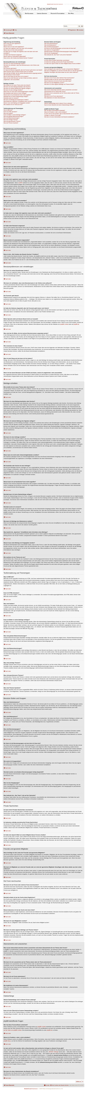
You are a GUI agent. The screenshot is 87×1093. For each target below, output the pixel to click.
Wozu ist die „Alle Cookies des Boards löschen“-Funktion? (18, 58)
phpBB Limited (64, 324)
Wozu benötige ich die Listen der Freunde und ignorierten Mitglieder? (61, 69)
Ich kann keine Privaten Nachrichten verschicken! (56, 60)
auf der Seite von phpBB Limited (13, 1030)
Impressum (61, 4)
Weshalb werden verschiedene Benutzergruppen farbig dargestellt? (61, 51)
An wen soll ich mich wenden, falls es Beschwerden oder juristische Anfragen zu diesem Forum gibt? (61, 114)
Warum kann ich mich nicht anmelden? (13, 50)
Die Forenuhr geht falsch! (10, 68)
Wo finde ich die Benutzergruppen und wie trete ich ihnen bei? (60, 48)
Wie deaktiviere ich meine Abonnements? (54, 97)
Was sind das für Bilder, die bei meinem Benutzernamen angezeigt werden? (23, 73)
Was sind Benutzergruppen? (51, 46)
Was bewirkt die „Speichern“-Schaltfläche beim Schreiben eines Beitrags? (22, 101)
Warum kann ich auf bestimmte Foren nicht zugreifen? (17, 95)
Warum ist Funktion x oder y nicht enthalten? (55, 112)
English (52, 4)
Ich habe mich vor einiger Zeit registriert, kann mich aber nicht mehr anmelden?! (21, 52)
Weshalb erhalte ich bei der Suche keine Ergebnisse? (57, 79)
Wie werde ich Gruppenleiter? (51, 50)
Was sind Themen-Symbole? (11, 123)
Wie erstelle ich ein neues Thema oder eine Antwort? (17, 85)
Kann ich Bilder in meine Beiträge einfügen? (15, 115)
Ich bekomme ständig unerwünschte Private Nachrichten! (58, 62)
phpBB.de (76, 324)
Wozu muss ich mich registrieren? (12, 43)
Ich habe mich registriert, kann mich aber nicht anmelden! (18, 48)
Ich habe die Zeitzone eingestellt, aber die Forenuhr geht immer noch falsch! (23, 70)
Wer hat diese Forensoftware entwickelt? (54, 110)
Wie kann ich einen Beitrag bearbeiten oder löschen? (17, 86)
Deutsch (49, 4)
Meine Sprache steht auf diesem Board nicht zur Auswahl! (18, 71)
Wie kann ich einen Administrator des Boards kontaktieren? (59, 117)
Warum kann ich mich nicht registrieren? (14, 46)
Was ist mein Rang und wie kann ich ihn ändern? (16, 76)
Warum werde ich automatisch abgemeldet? (15, 56)
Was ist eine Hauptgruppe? (51, 53)
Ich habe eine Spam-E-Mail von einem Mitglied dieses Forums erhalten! (62, 63)
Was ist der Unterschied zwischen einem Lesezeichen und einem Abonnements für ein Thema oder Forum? (60, 90)
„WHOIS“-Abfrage (53, 1051)
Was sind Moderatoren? (50, 45)
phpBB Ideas (7, 1041)
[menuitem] (15, 30)
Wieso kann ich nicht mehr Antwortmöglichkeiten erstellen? (18, 91)
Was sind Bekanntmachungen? (11, 118)
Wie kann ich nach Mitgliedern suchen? (54, 82)
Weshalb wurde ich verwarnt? (11, 98)
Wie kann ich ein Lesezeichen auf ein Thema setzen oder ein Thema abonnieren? (61, 93)
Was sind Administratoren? (51, 43)
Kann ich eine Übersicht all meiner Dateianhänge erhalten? (59, 105)
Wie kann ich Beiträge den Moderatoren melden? (16, 99)
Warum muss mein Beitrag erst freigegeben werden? (17, 103)
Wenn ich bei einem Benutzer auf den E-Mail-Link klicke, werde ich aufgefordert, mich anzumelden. (20, 78)
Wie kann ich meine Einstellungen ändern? (14, 63)
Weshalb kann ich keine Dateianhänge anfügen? (16, 96)
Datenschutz (56, 4)
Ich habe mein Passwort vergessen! (13, 54)
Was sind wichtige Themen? (11, 119)
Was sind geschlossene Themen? (12, 121)
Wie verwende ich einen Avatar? (12, 74)
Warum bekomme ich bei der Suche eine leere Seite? (57, 81)
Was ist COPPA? (8, 45)
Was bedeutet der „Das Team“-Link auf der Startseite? (58, 54)
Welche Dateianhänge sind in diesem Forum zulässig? (58, 103)
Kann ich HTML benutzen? (10, 111)
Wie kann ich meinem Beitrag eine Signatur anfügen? (17, 88)
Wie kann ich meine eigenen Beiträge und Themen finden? (59, 84)
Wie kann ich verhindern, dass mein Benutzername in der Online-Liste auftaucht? (21, 66)
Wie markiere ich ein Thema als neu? (13, 104)
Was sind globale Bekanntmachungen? (13, 116)
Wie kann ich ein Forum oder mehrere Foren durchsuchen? (59, 78)
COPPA (20, 182)
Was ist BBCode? (8, 110)
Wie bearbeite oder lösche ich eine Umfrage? (15, 93)
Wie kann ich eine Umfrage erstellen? (13, 90)
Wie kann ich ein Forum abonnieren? (53, 96)
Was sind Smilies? (8, 113)
